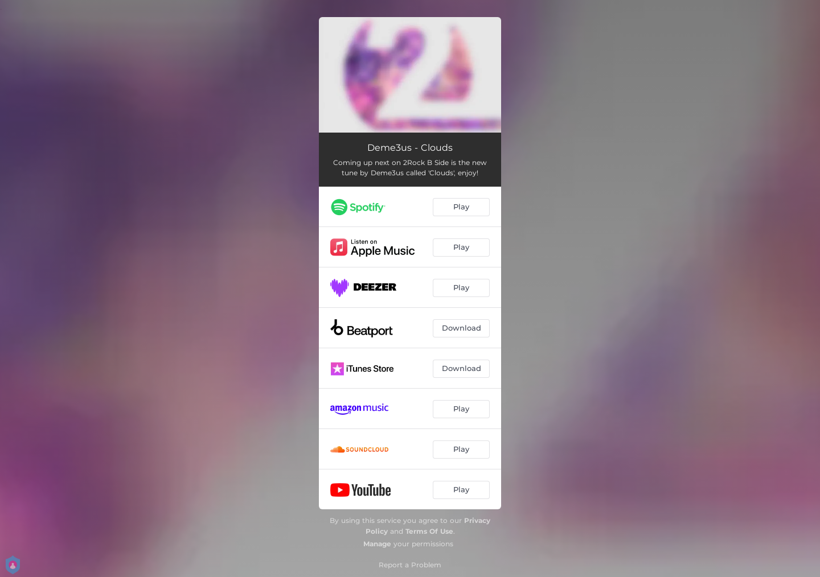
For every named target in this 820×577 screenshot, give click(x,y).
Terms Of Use (429, 531)
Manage (377, 543)
